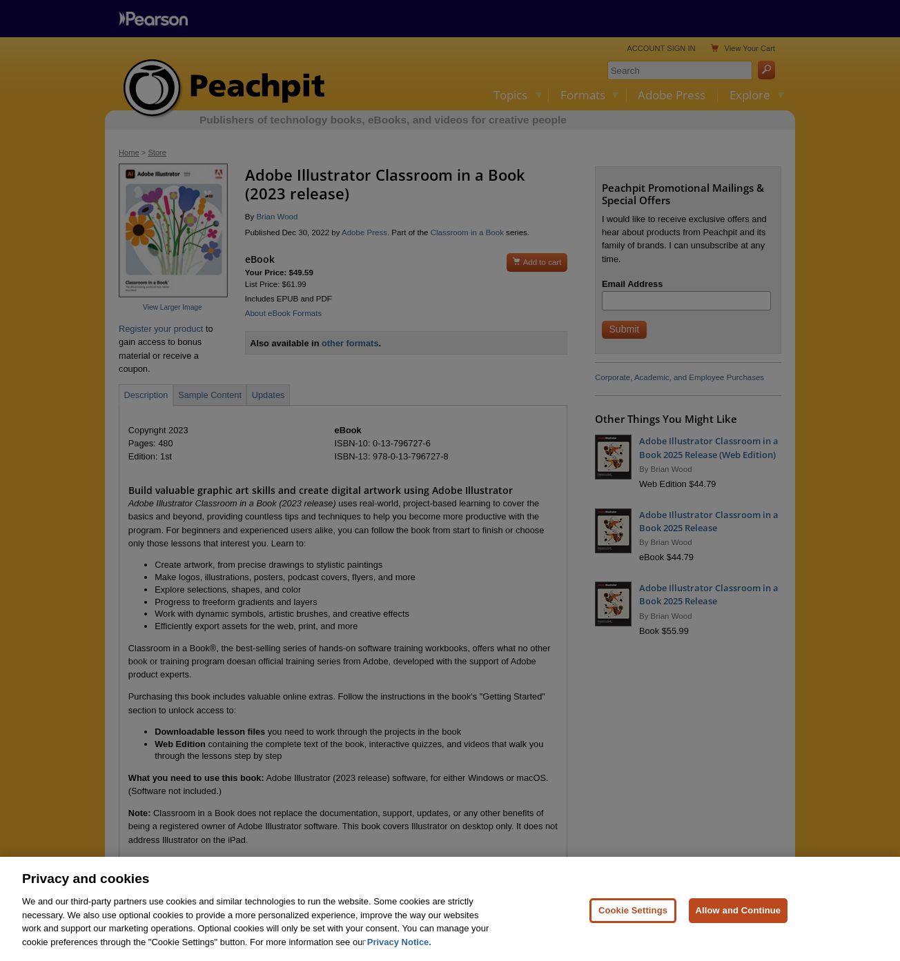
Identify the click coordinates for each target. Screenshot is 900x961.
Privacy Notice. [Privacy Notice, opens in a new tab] (399, 952)
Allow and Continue (738, 920)
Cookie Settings (632, 920)
